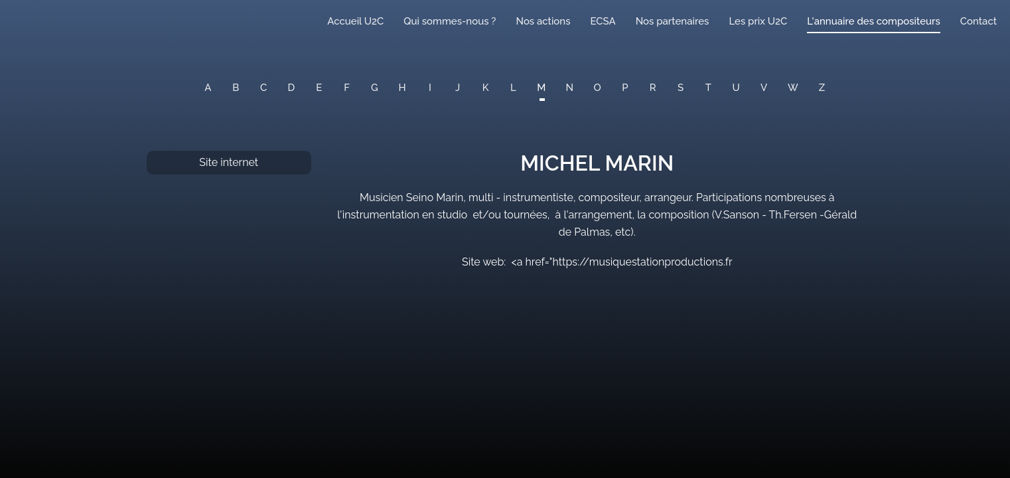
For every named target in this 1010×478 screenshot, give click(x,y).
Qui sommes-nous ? (449, 21)
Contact (978, 21)
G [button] (374, 88)
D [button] (291, 88)
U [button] (736, 88)
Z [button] (822, 88)
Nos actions (543, 21)
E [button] (319, 88)
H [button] (402, 88)
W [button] (793, 88)
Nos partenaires (672, 21)
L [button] (513, 88)
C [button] (263, 88)
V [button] (763, 88)
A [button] (207, 88)
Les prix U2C (758, 21)
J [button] (457, 88)
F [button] (347, 88)
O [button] (597, 88)
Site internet (228, 162)
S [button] (681, 88)
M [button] (541, 88)
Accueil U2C (355, 21)
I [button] (430, 88)
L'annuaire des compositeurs (873, 21)
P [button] (625, 88)
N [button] (570, 88)
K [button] (485, 88)
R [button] (653, 88)
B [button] (235, 88)
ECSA (603, 21)
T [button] (708, 88)
